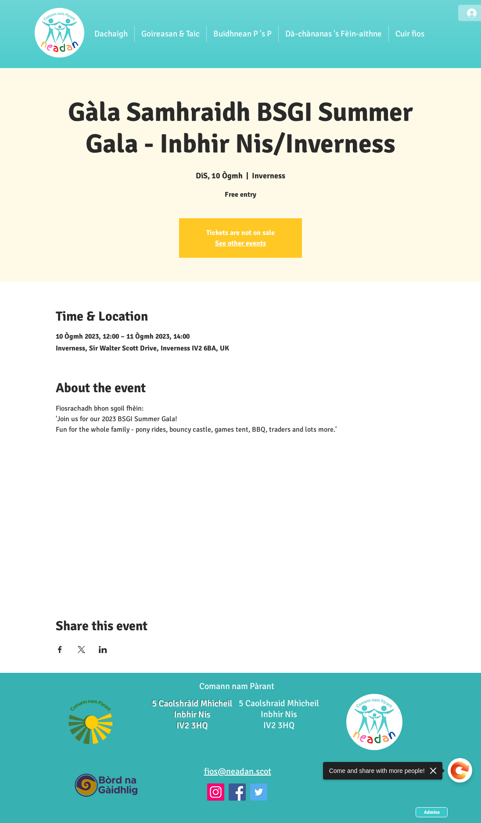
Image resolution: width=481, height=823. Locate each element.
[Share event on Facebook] (60, 649)
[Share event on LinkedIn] (103, 649)
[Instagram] (215, 792)
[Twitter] (258, 792)
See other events (240, 243)
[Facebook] (237, 792)
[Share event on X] (81, 649)
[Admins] (432, 812)
